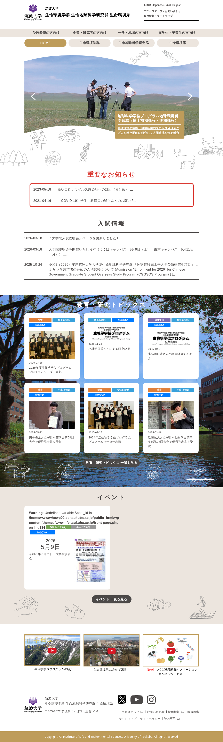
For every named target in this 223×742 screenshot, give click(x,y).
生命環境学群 (89, 43)
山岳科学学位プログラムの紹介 (52, 669)
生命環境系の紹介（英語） (111, 669)
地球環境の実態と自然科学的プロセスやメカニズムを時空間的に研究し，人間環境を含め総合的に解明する (148, 132)
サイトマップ (165, 16)
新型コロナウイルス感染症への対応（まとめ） (93, 189)
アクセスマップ (153, 11)
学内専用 (170, 718)
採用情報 (149, 16)
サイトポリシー (150, 718)
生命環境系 (177, 43)
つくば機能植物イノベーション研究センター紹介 (170, 671)
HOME (45, 43)
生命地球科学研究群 (133, 43)
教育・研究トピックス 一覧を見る (111, 462)
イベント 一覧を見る (111, 599)
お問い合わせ (173, 11)
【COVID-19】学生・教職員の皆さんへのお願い (94, 200)
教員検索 (193, 712)
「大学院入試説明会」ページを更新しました (82, 238)
